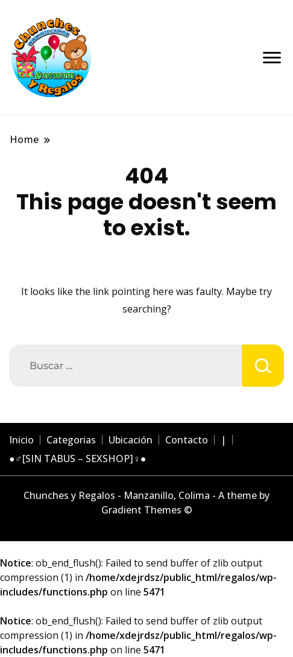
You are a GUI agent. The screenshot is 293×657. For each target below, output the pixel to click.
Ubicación (131, 439)
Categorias (71, 439)
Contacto (186, 439)
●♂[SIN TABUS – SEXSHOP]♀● (77, 458)
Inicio (21, 439)
